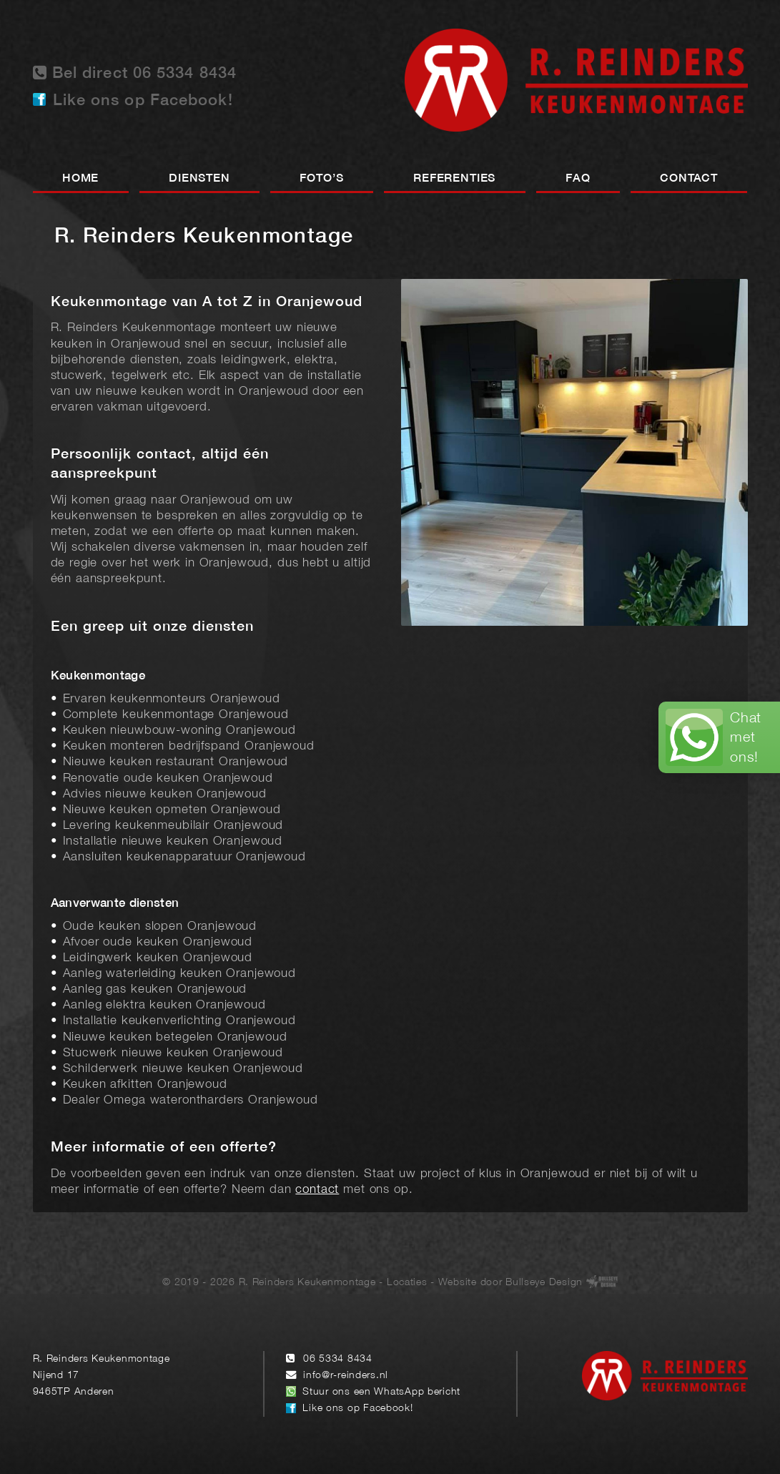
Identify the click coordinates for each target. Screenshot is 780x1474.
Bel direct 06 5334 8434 (135, 72)
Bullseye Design (544, 1282)
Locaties (407, 1282)
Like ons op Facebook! (143, 101)
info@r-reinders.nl (345, 1375)
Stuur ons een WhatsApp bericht (381, 1392)
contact (317, 1189)
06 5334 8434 (337, 1359)
